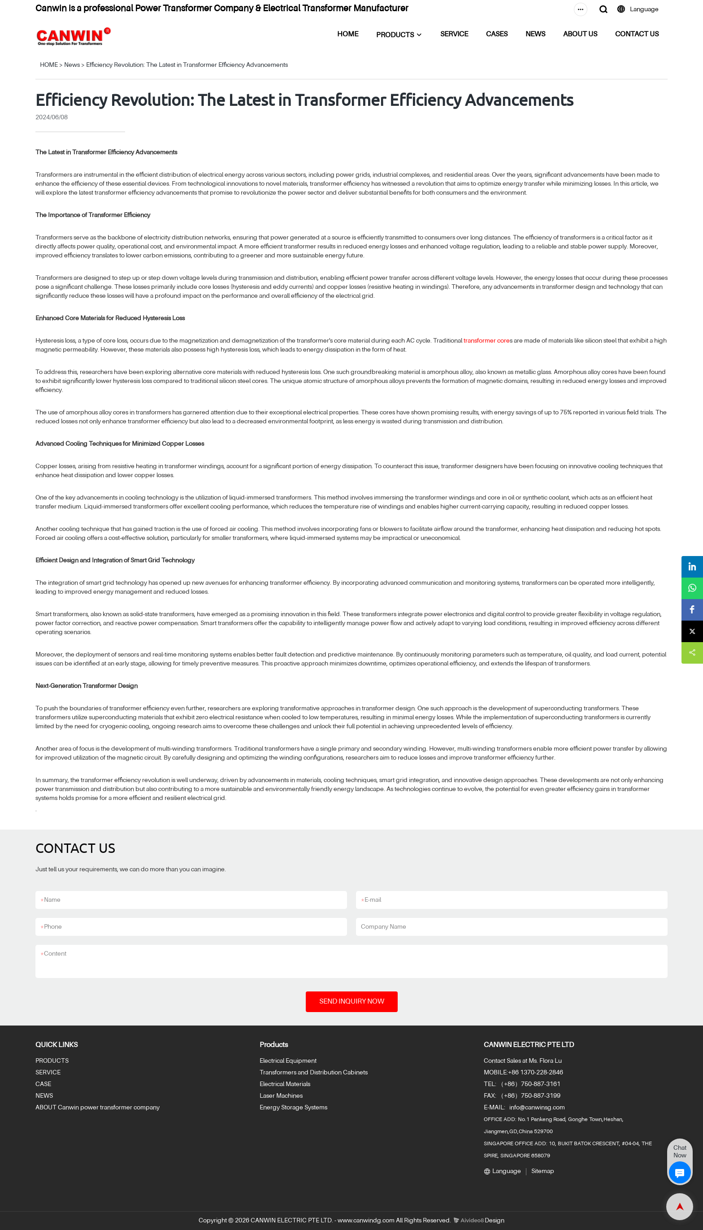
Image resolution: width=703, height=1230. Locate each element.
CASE (43, 1084)
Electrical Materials (285, 1084)
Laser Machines (281, 1096)
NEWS (535, 34)
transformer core (487, 341)
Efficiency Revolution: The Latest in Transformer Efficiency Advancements (187, 65)
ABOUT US (580, 34)
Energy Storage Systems (293, 1107)
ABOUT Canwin (57, 1107)
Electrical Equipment (288, 1061)
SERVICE (454, 34)
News (72, 65)
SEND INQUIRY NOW (351, 1001)
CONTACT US (637, 34)
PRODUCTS (395, 35)
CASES (497, 34)
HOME (347, 34)
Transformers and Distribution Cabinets (314, 1072)
